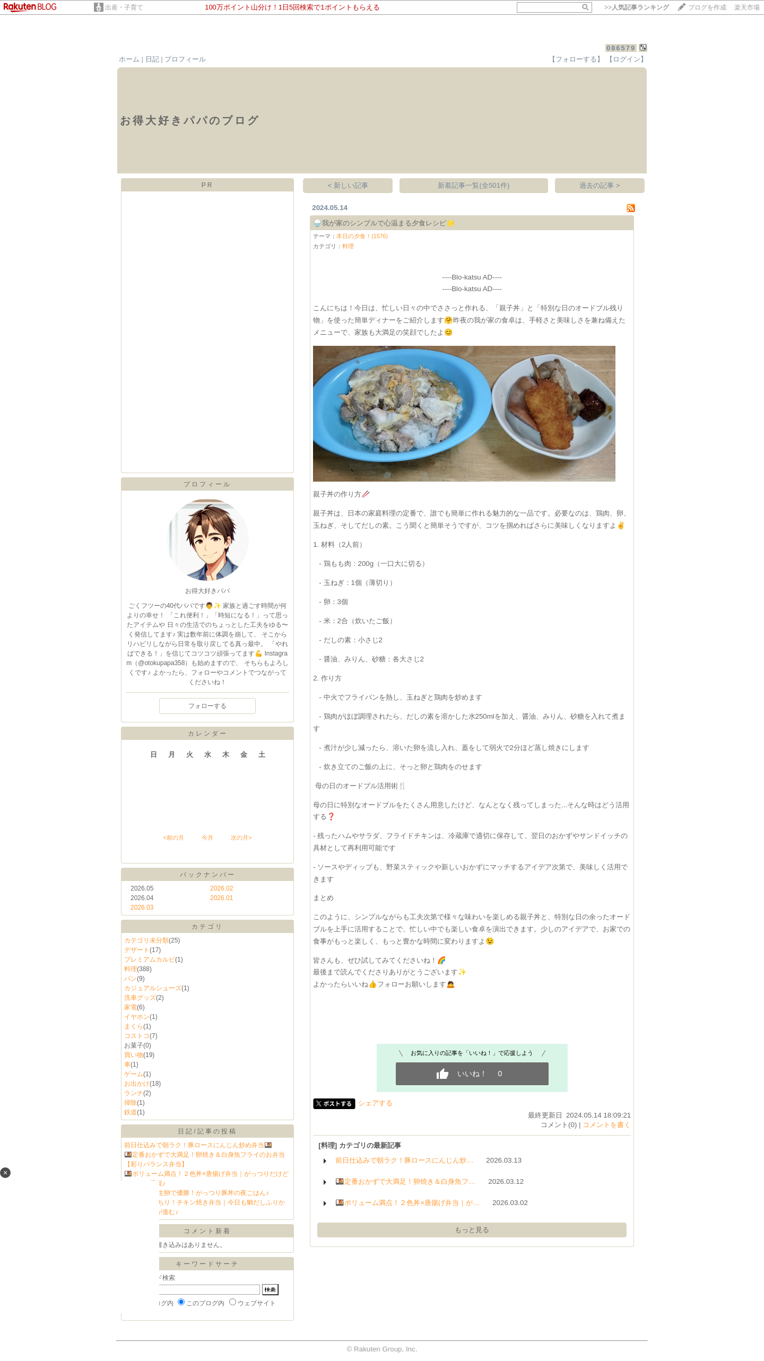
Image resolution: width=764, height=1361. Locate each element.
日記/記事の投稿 (207, 1131)
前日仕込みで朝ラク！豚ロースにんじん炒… (404, 1160)
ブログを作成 (707, 7)
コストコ (137, 1036)
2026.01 (221, 898)
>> (636, 7)
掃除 (130, 1102)
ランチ (133, 1093)
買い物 (133, 1055)
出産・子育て (124, 7)
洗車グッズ (140, 997)
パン (130, 978)
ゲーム (133, 1074)
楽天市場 (747, 7)
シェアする (375, 1103)
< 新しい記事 (348, 185)
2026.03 (142, 907)
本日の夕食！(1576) (362, 236)
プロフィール (185, 59)
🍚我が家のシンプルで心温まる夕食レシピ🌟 (384, 223)
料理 (130, 969)
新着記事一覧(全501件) (473, 185)
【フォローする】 (576, 59)
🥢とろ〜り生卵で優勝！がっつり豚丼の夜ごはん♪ (196, 1193)
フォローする (207, 706)
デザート (137, 950)
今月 (207, 837)
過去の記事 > (599, 185)
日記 (152, 59)
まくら (133, 1026)
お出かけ (137, 1083)
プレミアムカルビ (149, 959)
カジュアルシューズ (152, 988)
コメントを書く (607, 1125)
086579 (621, 48)
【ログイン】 (626, 59)
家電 (130, 1007)
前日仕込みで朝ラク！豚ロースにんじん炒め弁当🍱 (198, 1145)
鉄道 (130, 1112)
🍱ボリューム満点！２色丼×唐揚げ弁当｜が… (407, 1203)
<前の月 (173, 837)
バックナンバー (208, 874)
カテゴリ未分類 (146, 940)
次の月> (241, 837)
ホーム (129, 59)
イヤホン (137, 1016)
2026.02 (221, 888)
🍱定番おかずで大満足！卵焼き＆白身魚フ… (405, 1181)
